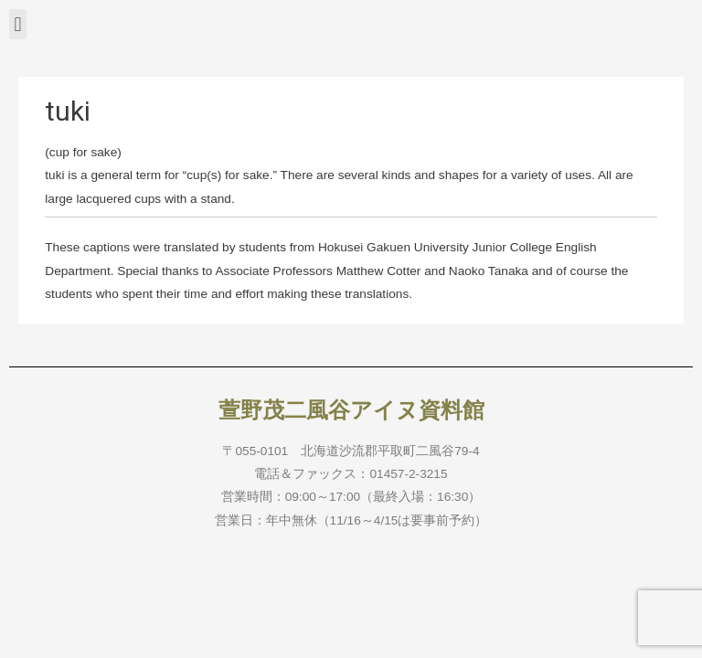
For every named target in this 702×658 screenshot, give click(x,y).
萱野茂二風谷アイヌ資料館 (351, 410)
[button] (18, 24)
